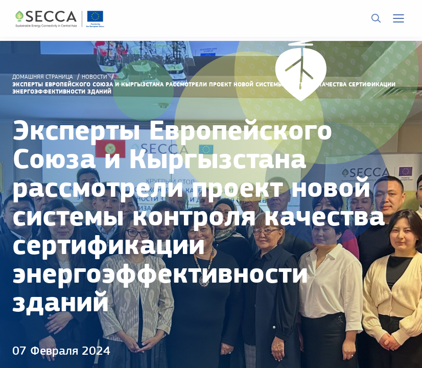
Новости (94, 76)
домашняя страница (42, 76)
